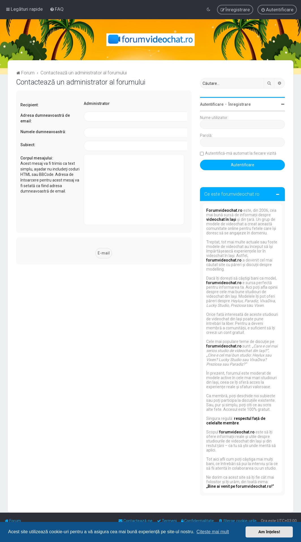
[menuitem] (56, 9)
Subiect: (27, 144)
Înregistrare (239, 104)
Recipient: (29, 105)
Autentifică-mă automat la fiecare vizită (240, 153)
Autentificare (211, 104)
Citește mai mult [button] (213, 531)
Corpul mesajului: (36, 158)
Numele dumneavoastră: (43, 131)
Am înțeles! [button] (269, 532)
